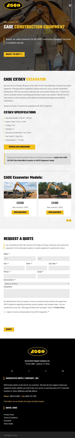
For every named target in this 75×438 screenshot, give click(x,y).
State (29, 263)
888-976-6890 (15, 396)
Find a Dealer (8, 424)
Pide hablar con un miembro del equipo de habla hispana (24, 401)
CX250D (20, 203)
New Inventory (9, 22)
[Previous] (67, 220)
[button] (70, 5)
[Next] (70, 220)
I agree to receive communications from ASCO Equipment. (27, 312)
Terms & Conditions (11, 418)
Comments (8, 287)
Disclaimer (7, 421)
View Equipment (20, 212)
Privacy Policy (59, 307)
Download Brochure (19, 146)
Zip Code (53, 263)
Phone (7, 272)
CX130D (54, 203)
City (6, 263)
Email (40, 272)
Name (7, 254)
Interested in (9, 280)
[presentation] (20, 320)
